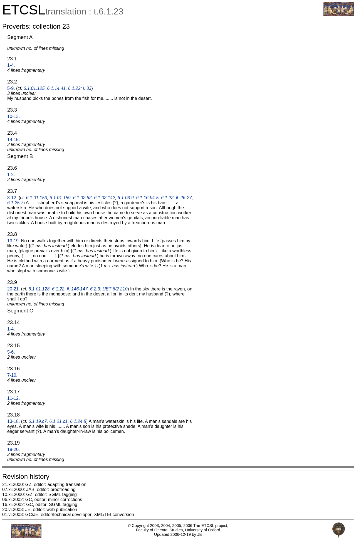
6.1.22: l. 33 (80, 88)
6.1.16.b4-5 (147, 197)
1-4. (11, 65)
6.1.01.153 (36, 197)
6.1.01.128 (39, 289)
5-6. (11, 352)
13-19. (13, 240)
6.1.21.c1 (58, 421)
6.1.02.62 (82, 197)
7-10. (12, 375)
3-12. (12, 197)
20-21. (13, 289)
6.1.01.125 (34, 88)
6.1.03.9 (126, 197)
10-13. (13, 116)
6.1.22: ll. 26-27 (176, 197)
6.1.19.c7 (38, 421)
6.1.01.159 (60, 197)
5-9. (11, 88)
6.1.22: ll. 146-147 (70, 289)
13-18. (13, 421)
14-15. (13, 139)
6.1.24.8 (78, 421)
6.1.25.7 (15, 202)
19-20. (13, 449)
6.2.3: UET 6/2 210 (108, 289)
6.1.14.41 (56, 88)
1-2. (11, 174)
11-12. (13, 398)
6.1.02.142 (104, 197)
